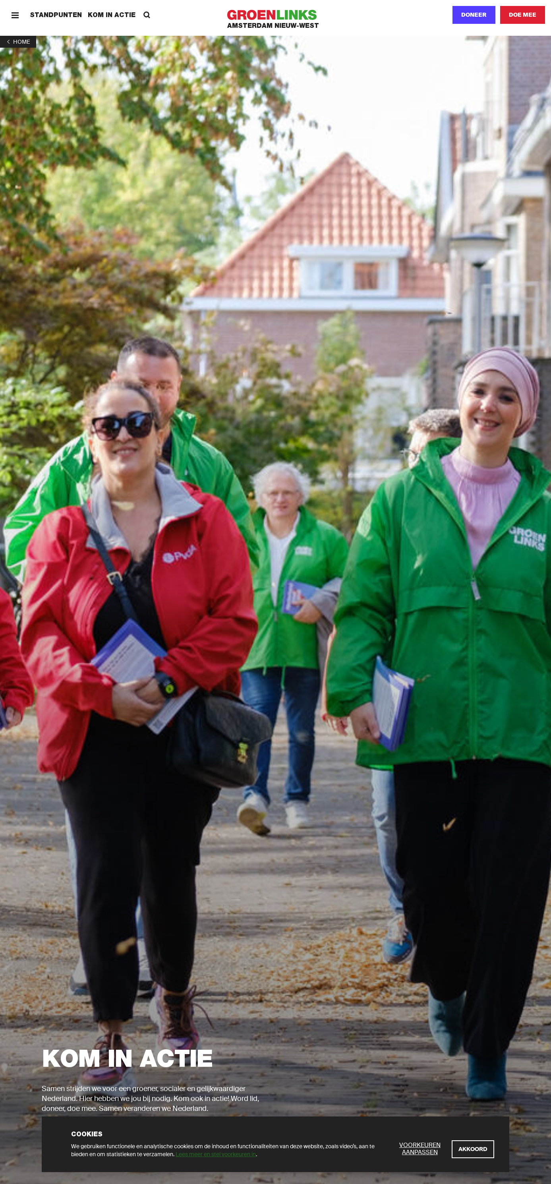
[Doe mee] (522, 15)
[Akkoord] (473, 1149)
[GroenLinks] (275, 15)
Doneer (474, 14)
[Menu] (15, 15)
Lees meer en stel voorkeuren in (216, 1154)
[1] (18, 42)
